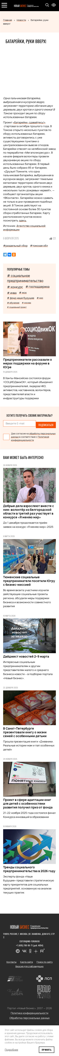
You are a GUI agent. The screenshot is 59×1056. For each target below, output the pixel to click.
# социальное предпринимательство (25, 278)
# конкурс (15, 287)
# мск (23, 292)
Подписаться (45, 425)
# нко (40, 297)
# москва (26, 302)
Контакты (11, 961)
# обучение (13, 302)
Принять (46, 1049)
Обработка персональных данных (29, 1018)
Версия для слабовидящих (29, 966)
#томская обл (39, 245)
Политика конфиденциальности (29, 1013)
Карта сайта (26, 961)
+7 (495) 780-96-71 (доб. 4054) (29, 945)
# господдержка (37, 287)
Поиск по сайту (45, 961)
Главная (7, 20)
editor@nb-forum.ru (30, 941)
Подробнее (11, 1049)
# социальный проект (17, 307)
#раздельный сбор (15, 245)
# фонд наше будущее (20, 298)
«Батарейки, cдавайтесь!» (29, 122)
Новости (21, 20)
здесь (22, 220)
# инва (12, 293)
